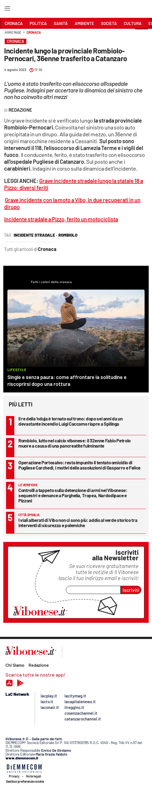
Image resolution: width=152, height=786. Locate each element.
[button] (141, 35)
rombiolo (67, 235)
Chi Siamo (14, 665)
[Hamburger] (7, 9)
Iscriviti (131, 590)
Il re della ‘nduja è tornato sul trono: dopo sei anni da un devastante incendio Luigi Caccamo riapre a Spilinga (70, 421)
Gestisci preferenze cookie (25, 781)
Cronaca (34, 32)
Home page (13, 32)
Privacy (14, 776)
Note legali (33, 776)
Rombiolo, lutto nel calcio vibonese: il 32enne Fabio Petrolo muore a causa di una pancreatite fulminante (74, 443)
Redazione (39, 665)
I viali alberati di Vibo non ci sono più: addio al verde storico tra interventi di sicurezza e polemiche (77, 522)
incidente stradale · (35, 235)
